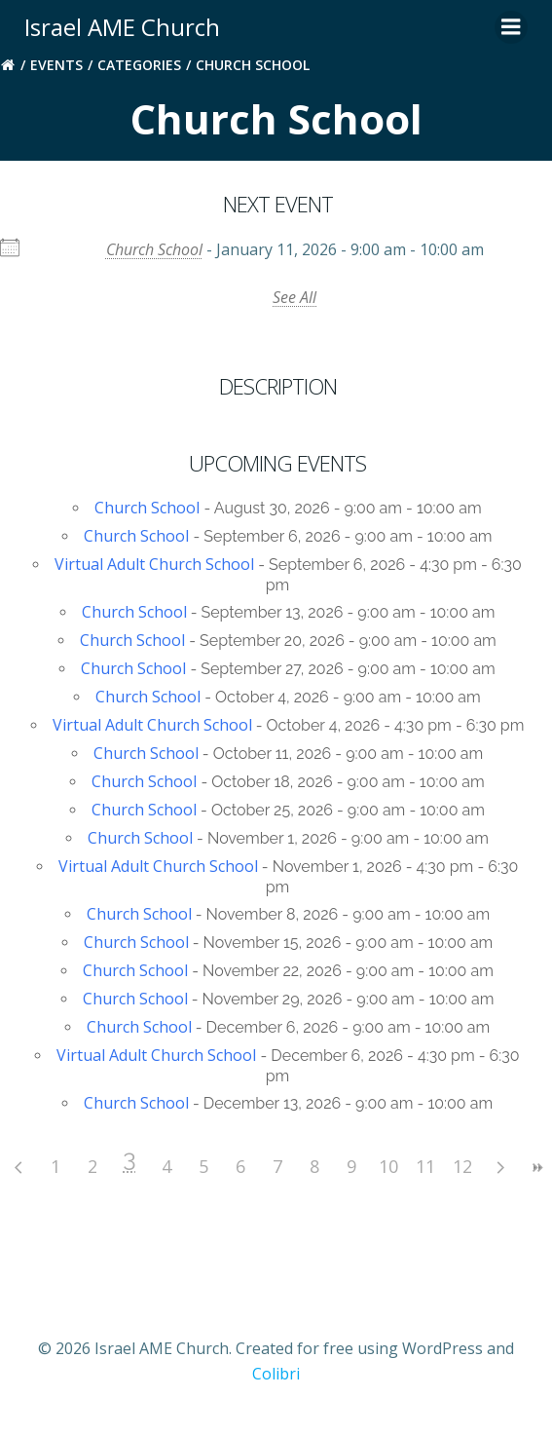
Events (56, 65)
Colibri (276, 1373)
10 (388, 1166)
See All (294, 297)
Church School (154, 249)
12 (462, 1166)
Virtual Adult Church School (154, 564)
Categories (139, 65)
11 (425, 1166)
